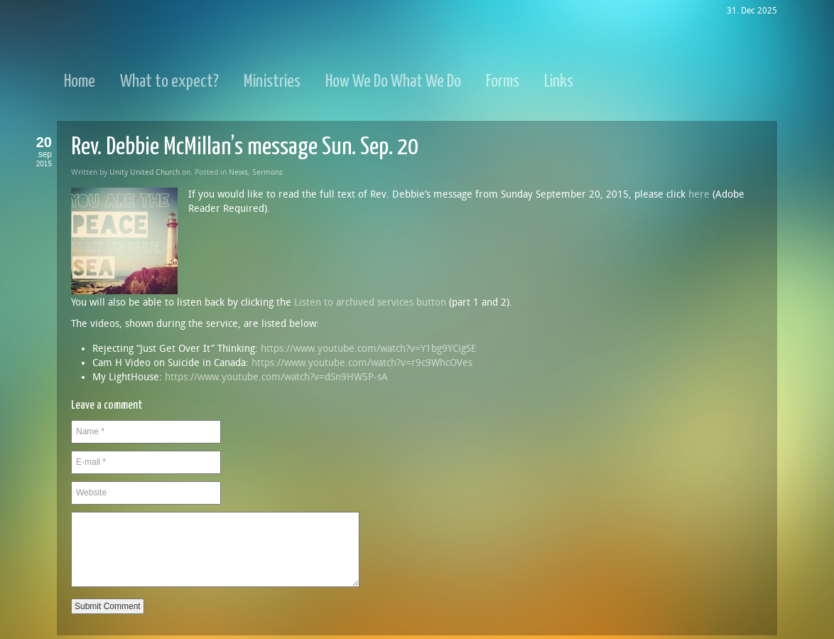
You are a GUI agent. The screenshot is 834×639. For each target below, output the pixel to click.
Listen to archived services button (370, 302)
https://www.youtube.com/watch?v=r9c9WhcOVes (361, 363)
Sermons (267, 172)
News (238, 172)
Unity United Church (144, 172)
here (699, 194)
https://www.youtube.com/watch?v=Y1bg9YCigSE (368, 349)
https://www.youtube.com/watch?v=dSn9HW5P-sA (276, 377)
